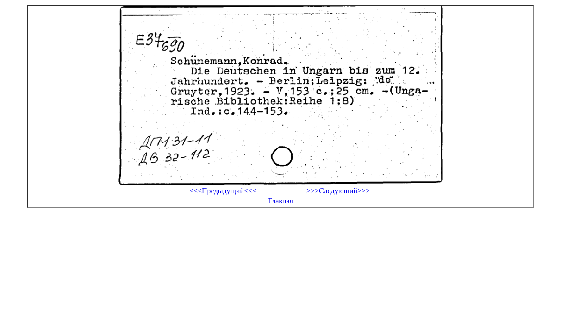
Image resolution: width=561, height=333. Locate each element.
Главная (280, 201)
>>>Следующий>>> (338, 191)
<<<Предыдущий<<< (222, 191)
